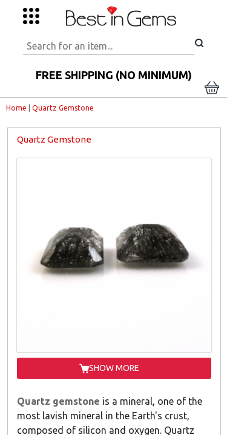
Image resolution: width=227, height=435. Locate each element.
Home (16, 108)
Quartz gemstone (58, 401)
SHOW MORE (114, 368)
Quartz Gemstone (63, 108)
